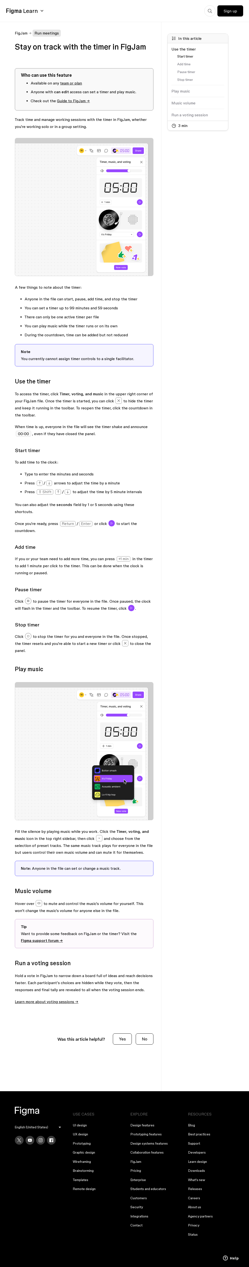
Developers (197, 1152)
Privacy (193, 1225)
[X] (19, 1140)
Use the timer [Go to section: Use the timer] (183, 49)
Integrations (139, 1216)
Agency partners (200, 1216)
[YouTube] (30, 1140)
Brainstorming (83, 1171)
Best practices (199, 1134)
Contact (136, 1225)
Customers (138, 1198)
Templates (80, 1180)
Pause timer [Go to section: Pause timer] (186, 72)
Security (136, 1207)
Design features (142, 1125)
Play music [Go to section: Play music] (180, 91)
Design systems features (149, 1143)
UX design (80, 1134)
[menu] (38, 1127)
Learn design (197, 1162)
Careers (194, 1198)
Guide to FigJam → (73, 101)
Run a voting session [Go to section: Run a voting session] (189, 115)
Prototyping (82, 1143)
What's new (196, 1180)
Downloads (196, 1171)
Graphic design (84, 1152)
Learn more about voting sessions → (46, 1001)
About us (194, 1207)
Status (193, 1234)
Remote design (84, 1189)
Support (194, 1143)
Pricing (135, 1171)
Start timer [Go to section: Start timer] (185, 56)
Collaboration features (147, 1152)
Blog (191, 1125)
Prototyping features (146, 1134)
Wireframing (82, 1162)
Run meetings (47, 33)
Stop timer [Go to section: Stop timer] (185, 80)
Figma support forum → (42, 940)
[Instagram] (40, 1140)
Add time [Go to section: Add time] (184, 64)
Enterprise (138, 1180)
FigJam (21, 33)
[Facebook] (51, 1140)
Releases (195, 1189)
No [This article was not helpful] (144, 1039)
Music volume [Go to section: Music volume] (183, 103)
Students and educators (148, 1189)
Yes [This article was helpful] (122, 1039)
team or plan (71, 83)
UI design (80, 1125)
